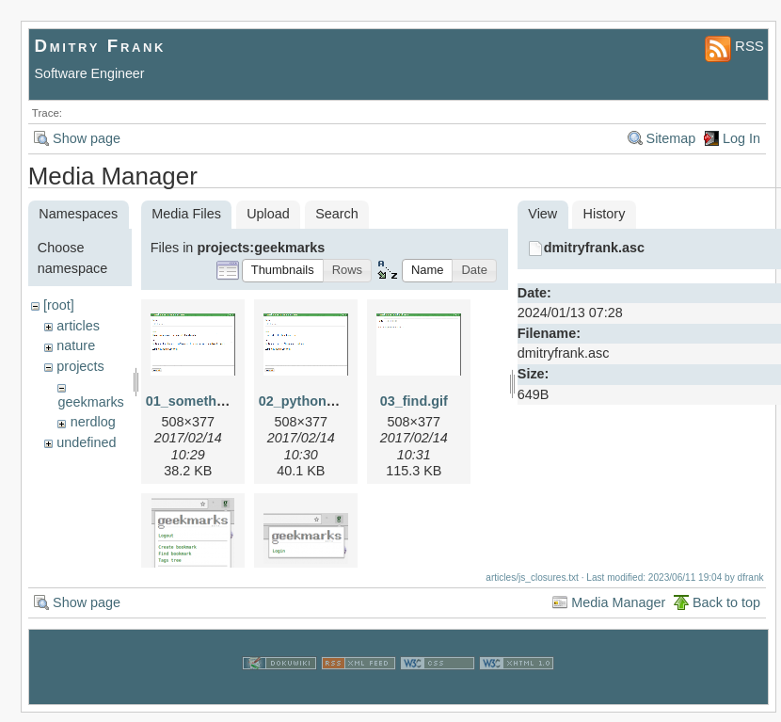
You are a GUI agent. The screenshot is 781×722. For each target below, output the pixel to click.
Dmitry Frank (101, 46)
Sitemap (671, 138)
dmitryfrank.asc (594, 247)
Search (337, 213)
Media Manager (618, 611)
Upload (268, 213)
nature (75, 345)
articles (78, 325)
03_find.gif (414, 401)
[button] (283, 270)
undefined (86, 442)
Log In (741, 138)
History (604, 213)
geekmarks (90, 401)
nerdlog (93, 421)
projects (80, 366)
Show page (86, 138)
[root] (58, 305)
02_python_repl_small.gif (340, 401)
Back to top (726, 611)
